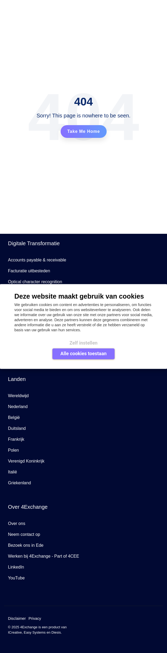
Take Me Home (83, 131)
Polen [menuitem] (13, 450)
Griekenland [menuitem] (19, 483)
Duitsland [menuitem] (17, 428)
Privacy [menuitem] (34, 618)
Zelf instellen (83, 342)
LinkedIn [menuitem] (16, 567)
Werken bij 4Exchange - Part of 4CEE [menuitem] (43, 556)
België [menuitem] (14, 417)
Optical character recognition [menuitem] (35, 281)
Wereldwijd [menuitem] (18, 395)
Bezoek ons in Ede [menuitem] (25, 545)
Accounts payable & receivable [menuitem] (37, 260)
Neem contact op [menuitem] (24, 534)
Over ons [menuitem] (16, 523)
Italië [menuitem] (12, 472)
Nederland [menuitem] (18, 406)
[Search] (143, 7)
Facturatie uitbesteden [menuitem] (29, 271)
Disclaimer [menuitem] (17, 618)
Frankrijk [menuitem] (16, 439)
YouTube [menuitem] (16, 578)
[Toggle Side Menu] (158, 6)
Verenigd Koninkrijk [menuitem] (26, 461)
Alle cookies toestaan (83, 353)
